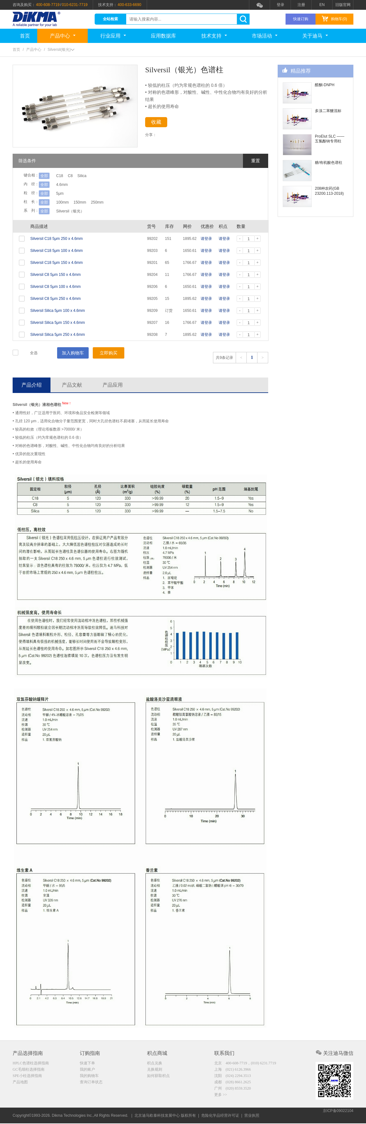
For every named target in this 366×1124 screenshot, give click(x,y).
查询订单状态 (91, 1083)
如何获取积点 (158, 1077)
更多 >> (220, 1097)
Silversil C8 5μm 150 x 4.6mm (55, 274)
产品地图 (20, 1083)
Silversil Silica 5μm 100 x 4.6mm (57, 310)
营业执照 (251, 1116)
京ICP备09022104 (338, 1116)
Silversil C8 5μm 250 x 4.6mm (55, 298)
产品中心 (62, 36)
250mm (105, 202)
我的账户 (87, 1070)
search (243, 19)
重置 (255, 160)
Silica (90, 176)
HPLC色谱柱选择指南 (31, 1064)
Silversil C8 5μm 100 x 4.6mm (55, 286)
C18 (59, 176)
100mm (62, 202)
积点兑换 (154, 1064)
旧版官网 (343, 5)
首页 (25, 36)
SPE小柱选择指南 (27, 1077)
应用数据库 (163, 36)
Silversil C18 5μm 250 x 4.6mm (56, 238)
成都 (232, 1083)
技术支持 (214, 36)
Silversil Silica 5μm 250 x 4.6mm (57, 334)
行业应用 (113, 36)
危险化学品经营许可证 (220, 1116)
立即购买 (108, 352)
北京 (245, 1064)
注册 (301, 5)
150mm (84, 202)
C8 (74, 176)
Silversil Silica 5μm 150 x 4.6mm (57, 322)
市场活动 (264, 36)
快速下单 (87, 1064)
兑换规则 (154, 1070)
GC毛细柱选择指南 (28, 1070)
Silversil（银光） (70, 211)
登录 (280, 5)
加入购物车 (73, 352)
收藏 (161, 123)
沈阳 (232, 1077)
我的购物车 (89, 1077)
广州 (232, 1090)
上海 (232, 1070)
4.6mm (62, 184)
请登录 (206, 238)
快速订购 (300, 19)
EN (322, 5)
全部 (44, 176)
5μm (60, 193)
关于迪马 (315, 36)
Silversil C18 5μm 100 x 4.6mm (56, 250)
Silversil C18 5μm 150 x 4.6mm (56, 262)
